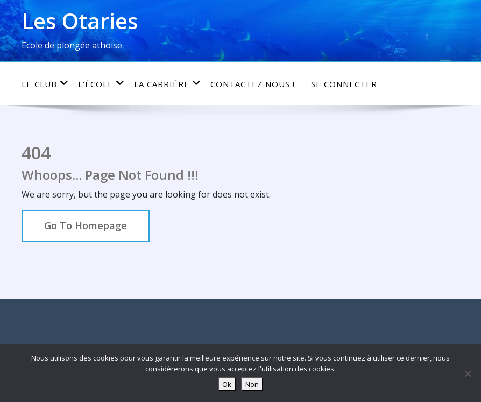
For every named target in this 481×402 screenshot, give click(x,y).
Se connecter (344, 84)
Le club (45, 83)
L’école (101, 83)
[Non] (467, 373)
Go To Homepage (85, 225)
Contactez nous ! (252, 84)
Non (252, 384)
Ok (226, 384)
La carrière (167, 83)
